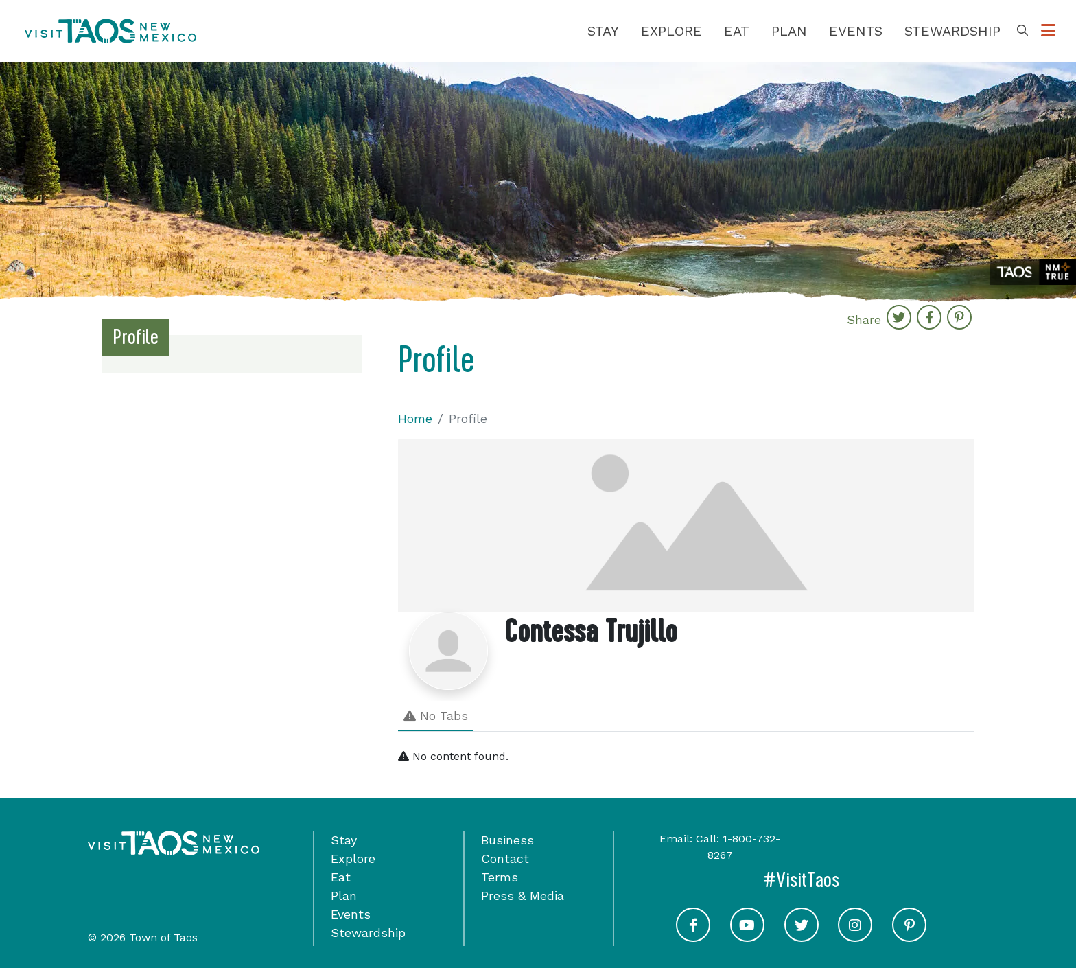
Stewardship (952, 31)
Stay (603, 31)
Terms (499, 877)
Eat (736, 31)
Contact (505, 858)
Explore (671, 31)
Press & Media (522, 895)
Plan (789, 31)
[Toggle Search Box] (1022, 31)
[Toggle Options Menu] (1048, 31)
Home (415, 418)
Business (507, 840)
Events (855, 31)
